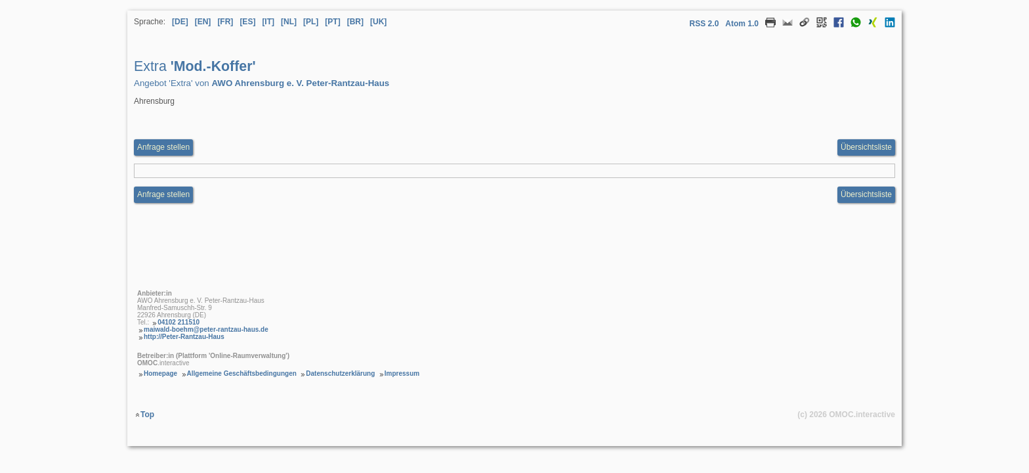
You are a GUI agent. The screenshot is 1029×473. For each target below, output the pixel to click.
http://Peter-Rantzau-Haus (184, 336)
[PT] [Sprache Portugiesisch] (332, 21)
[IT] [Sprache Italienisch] (268, 21)
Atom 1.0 (742, 23)
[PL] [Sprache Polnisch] (310, 21)
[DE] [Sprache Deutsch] (180, 21)
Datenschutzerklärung (340, 373)
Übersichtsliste (866, 147)
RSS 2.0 (704, 23)
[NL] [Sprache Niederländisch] (289, 21)
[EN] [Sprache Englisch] (203, 21)
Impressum (402, 373)
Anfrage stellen (163, 194)
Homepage (160, 373)
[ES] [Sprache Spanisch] (247, 21)
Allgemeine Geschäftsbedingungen (242, 373)
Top (147, 414)
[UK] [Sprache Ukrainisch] (378, 21)
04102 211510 (179, 322)
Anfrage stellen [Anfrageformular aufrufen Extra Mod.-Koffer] (163, 147)
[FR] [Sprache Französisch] (225, 21)
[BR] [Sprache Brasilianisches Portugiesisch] (355, 21)
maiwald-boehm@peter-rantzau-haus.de (206, 329)
